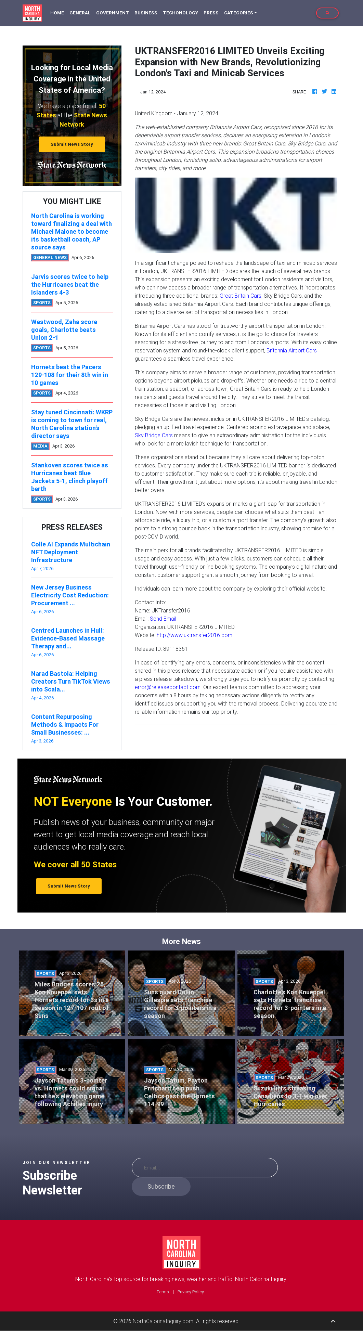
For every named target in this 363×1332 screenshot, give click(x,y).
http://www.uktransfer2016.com (194, 635)
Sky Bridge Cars (154, 435)
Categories (238, 13)
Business (145, 13)
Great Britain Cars (240, 295)
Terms (162, 1292)
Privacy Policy (191, 1292)
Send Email (163, 618)
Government (112, 13)
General (80, 13)
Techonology (180, 13)
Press (211, 13)
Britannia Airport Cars (292, 350)
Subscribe (161, 1186)
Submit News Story (72, 144)
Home (58, 12)
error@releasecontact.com (167, 687)
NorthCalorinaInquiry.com (163, 1321)
